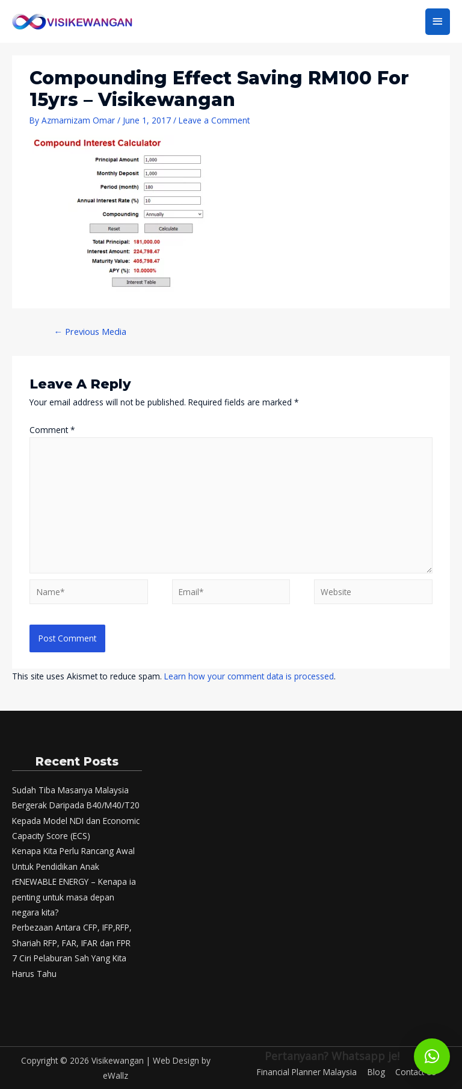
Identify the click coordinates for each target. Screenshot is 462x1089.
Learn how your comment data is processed (249, 676)
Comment (52, 429)
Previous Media (90, 331)
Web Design (176, 1060)
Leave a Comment (214, 120)
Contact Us (415, 1072)
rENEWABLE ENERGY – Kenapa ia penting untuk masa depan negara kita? (74, 897)
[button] (432, 1056)
